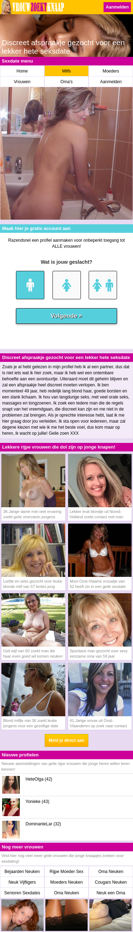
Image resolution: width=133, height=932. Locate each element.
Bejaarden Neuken (22, 871)
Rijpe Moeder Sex (66, 871)
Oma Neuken (110, 871)
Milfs (66, 71)
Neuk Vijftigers (22, 882)
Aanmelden (117, 7)
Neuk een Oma (110, 892)
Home (22, 71)
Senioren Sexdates (22, 892)
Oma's (66, 81)
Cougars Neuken (111, 882)
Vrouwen (22, 81)
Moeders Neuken (66, 882)
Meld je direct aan (66, 740)
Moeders (110, 71)
